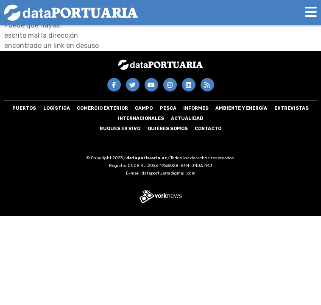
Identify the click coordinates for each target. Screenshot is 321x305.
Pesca (168, 108)
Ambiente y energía (241, 108)
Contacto (208, 128)
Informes (196, 108)
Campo (144, 108)
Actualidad (187, 118)
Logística (56, 108)
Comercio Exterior (102, 108)
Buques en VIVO (120, 128)
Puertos (24, 108)
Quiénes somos (168, 128)
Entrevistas (291, 108)
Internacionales (141, 118)
